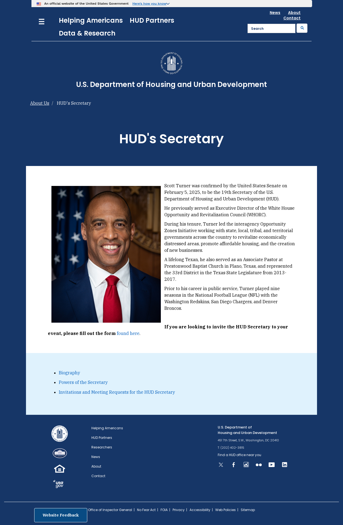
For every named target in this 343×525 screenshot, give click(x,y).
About (294, 12)
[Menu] (42, 21)
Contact (292, 18)
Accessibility (200, 510)
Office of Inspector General (110, 510)
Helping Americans (91, 20)
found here (128, 333)
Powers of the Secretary (83, 382)
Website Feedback (61, 515)
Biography (69, 372)
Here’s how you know (149, 3)
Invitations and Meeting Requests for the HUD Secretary (117, 392)
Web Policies (225, 510)
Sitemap (248, 510)
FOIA (164, 510)
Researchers (101, 447)
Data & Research (87, 33)
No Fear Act (146, 510)
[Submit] (302, 28)
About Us (39, 103)
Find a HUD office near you (239, 455)
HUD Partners (152, 20)
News (275, 12)
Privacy (179, 510)
